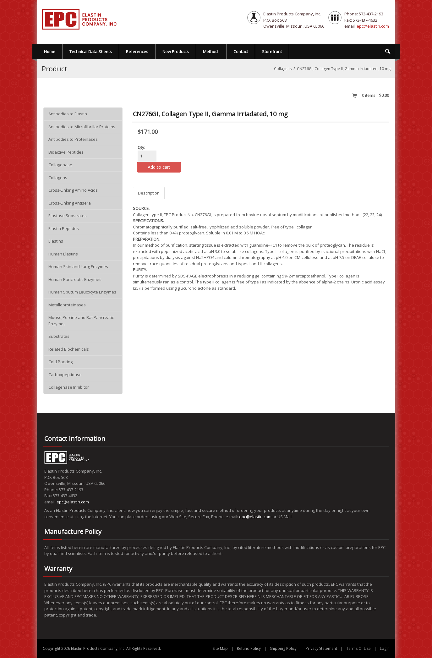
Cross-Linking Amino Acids (73, 190)
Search (387, 51)
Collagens (57, 177)
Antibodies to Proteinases (73, 139)
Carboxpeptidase (65, 374)
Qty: (141, 147)
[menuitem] (211, 51)
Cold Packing (60, 362)
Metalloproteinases (67, 305)
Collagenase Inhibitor (68, 387)
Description (149, 193)
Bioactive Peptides (66, 152)
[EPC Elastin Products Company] (79, 19)
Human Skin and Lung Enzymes (78, 266)
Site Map (220, 648)
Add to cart (159, 167)
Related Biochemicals (68, 349)
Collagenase (60, 164)
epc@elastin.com (373, 26)
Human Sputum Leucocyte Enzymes (82, 292)
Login (385, 648)
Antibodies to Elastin (67, 114)
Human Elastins (63, 254)
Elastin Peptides (63, 228)
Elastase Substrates (67, 215)
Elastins (55, 241)
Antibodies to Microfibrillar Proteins (81, 126)
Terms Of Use (358, 648)
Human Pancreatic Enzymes (74, 279)
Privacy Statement (321, 648)
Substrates (58, 336)
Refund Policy (249, 648)
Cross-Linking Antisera (69, 203)
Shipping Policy (283, 648)
